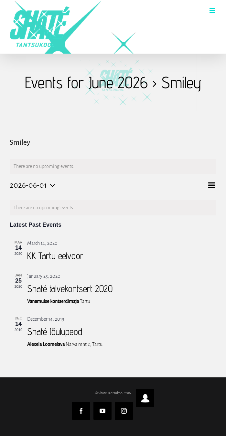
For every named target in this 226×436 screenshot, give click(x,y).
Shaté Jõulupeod (54, 331)
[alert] (113, 207)
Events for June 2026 (86, 82)
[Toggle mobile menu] (213, 10)
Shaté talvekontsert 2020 (70, 288)
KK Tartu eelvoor (55, 255)
